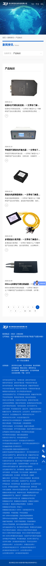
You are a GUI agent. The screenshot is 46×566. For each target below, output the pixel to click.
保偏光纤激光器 (33, 386)
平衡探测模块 (31, 521)
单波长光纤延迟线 (8, 400)
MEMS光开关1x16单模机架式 (12, 420)
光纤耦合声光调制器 (9, 539)
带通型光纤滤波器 (36, 527)
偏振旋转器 (33, 472)
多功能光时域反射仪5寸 (28, 547)
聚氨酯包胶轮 (24, 370)
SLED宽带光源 (36, 484)
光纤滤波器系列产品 (9, 527)
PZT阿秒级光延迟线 (23, 394)
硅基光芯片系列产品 (9, 437)
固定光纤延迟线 (20, 403)
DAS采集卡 (6, 504)
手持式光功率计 (32, 541)
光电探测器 (6, 513)
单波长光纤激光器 (21, 388)
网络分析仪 (23, 368)
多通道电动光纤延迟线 (34, 403)
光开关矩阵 (6, 409)
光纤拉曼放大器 (33, 458)
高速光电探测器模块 (26, 515)
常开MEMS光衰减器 (9, 435)
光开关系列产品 (32, 406)
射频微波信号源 (7, 501)
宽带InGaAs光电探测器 (10, 518)
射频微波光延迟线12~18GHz (11, 510)
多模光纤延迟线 (33, 400)
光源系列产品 (24, 481)
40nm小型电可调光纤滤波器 (31, 533)
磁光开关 (25, 409)
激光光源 (33, 481)
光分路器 (17, 475)
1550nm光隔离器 (25, 478)
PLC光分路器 (24, 472)
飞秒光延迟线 (21, 406)
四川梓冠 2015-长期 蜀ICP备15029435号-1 (23, 563)
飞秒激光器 (20, 380)
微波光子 (18, 495)
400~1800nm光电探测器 (10, 515)
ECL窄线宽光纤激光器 (24, 391)
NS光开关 (5, 414)
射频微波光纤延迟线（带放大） (12, 507)
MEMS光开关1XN (28, 414)
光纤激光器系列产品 (9, 380)
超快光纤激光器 (30, 380)
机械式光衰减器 (29, 426)
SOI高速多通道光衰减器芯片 (11, 443)
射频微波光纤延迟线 (28, 498)
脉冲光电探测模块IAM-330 (25, 524)
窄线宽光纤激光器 (31, 383)
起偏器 (32, 475)
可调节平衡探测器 (20, 521)
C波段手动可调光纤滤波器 (32, 536)
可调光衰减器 (17, 423)
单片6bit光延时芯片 (33, 452)
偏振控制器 (29, 469)
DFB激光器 (6, 484)
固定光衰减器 (6, 423)
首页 (4, 38)
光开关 (28, 373)
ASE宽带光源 (15, 484)
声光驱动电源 (21, 539)
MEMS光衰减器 (7, 426)
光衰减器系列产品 (29, 420)
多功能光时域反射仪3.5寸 (10, 547)
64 (30, 311)
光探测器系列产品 (28, 510)
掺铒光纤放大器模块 (26, 466)
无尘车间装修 (27, 365)
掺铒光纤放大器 (22, 455)
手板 (22, 373)
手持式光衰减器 (7, 429)
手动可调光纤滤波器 (9, 530)
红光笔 (4, 487)
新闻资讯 (10, 38)
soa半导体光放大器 (20, 458)
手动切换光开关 (16, 409)
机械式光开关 (6, 412)
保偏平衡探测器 (7, 521)
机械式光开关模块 (35, 409)
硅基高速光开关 (36, 412)
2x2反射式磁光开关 (23, 417)
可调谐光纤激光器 (34, 388)
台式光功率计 (18, 544)
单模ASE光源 (21, 492)
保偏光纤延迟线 (36, 394)
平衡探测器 (14, 513)
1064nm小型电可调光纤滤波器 (27, 530)
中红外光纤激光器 (8, 388)
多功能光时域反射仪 (19, 541)
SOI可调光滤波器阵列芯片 (31, 443)
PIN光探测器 (24, 513)
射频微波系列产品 (8, 495)
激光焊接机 (36, 365)
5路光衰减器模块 (22, 435)
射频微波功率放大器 (29, 495)
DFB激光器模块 (13, 487)
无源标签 (30, 504)
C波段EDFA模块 (23, 464)
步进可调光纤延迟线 (9, 406)
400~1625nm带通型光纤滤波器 (12, 536)
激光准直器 (35, 478)
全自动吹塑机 (16, 373)
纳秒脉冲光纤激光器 (9, 391)
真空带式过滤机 (17, 365)
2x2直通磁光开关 (15, 414)
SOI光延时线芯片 (22, 437)
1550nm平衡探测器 (8, 524)
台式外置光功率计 (26, 550)
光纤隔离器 (20, 469)
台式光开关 (26, 412)
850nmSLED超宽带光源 (20, 489)
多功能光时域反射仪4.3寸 (10, 550)
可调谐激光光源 (25, 487)
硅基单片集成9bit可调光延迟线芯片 (13, 452)
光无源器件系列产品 (9, 469)
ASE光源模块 (6, 489)
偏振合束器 (6, 478)
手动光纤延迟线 (7, 397)
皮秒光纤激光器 (19, 383)
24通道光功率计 (29, 544)
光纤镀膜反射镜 (7, 475)
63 (25, 311)
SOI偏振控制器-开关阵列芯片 (12, 446)
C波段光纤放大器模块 (9, 464)
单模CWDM (6, 481)
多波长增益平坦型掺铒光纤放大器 (26, 461)
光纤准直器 (6, 472)
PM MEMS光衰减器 (27, 432)
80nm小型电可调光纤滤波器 (11, 533)
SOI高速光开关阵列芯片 (27, 440)
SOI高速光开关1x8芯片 (10, 440)
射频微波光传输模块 (20, 501)
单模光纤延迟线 (19, 397)
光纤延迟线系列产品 (9, 394)
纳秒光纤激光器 (7, 383)
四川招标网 (15, 370)
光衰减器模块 (26, 423)
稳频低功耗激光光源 (9, 492)
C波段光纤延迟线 (21, 400)
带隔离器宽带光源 (33, 492)
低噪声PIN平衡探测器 (26, 518)
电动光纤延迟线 (30, 397)
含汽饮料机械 (34, 370)
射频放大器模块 (33, 501)
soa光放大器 (34, 464)
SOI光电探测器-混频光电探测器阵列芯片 (15, 449)
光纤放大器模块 (7, 458)
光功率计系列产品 (33, 539)
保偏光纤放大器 (33, 455)
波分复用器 (37, 469)
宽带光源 (34, 487)
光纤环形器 (14, 478)
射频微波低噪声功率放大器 (11, 498)
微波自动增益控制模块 (18, 504)
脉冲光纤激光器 (7, 386)
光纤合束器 (15, 481)
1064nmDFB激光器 (35, 489)
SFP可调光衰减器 (20, 429)
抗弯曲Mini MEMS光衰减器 (11, 432)
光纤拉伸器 (14, 472)
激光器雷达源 (25, 484)
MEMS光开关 (17, 412)
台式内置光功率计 (8, 553)
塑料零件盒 (32, 368)
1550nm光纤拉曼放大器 (10, 466)
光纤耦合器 (24, 475)
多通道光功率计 (7, 544)
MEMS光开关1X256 (9, 417)
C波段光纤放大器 (8, 461)
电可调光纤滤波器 (23, 527)
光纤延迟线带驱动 (8, 403)
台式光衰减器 (18, 426)
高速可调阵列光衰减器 (34, 429)
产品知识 (19, 38)
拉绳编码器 (15, 368)
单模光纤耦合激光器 (20, 386)
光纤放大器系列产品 (9, 455)
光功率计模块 (6, 541)
